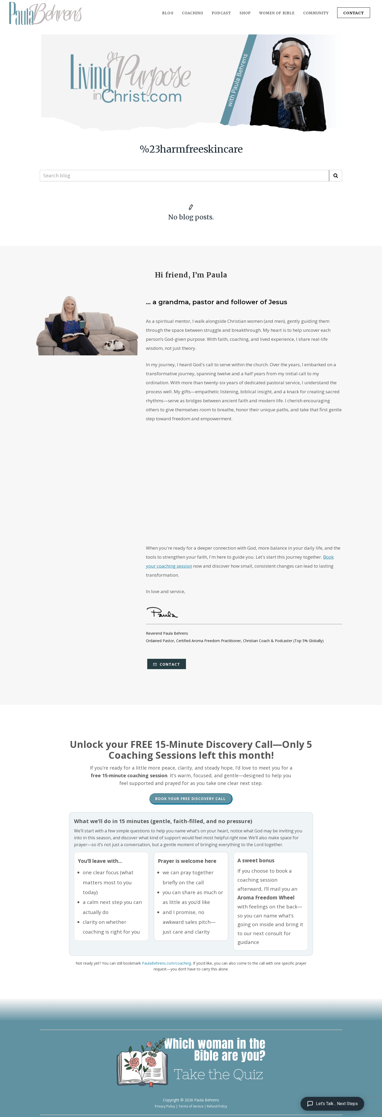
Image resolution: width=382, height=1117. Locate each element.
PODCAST (221, 13)
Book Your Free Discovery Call (190, 798)
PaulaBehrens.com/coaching (166, 963)
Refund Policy (217, 1106)
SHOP (245, 13)
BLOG (167, 13)
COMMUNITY (316, 13)
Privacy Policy (165, 1106)
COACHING (192, 13)
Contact (166, 664)
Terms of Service (191, 1106)
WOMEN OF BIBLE (277, 13)
